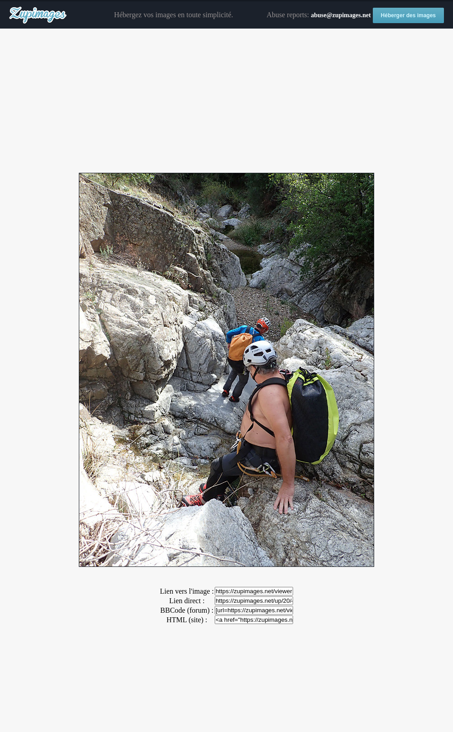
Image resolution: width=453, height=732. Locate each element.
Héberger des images (408, 15)
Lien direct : (186, 601)
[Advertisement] (226, 101)
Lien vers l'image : (187, 591)
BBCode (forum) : (186, 610)
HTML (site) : (186, 620)
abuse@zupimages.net (341, 15)
